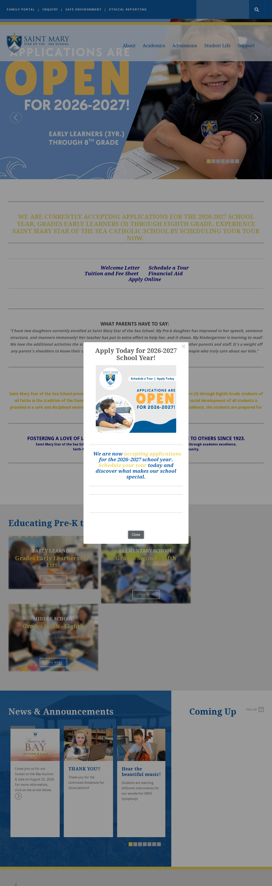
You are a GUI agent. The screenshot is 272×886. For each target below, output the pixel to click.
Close (136, 534)
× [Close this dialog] (183, 347)
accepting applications (152, 454)
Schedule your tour (123, 465)
